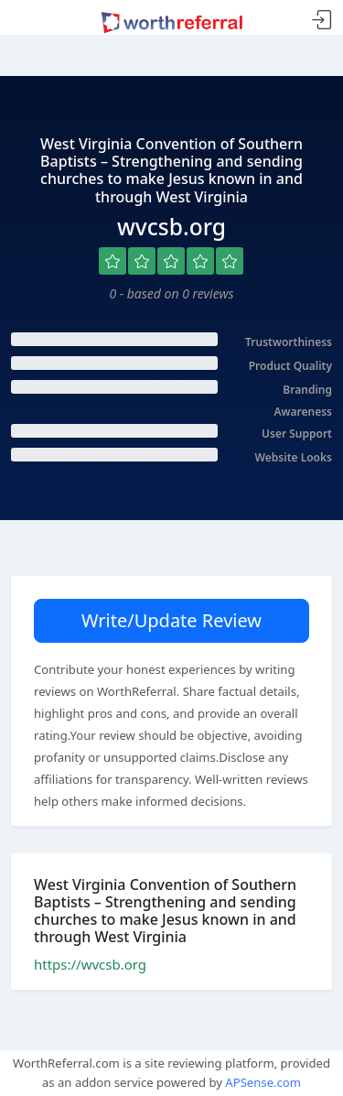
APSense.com (263, 1082)
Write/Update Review (171, 620)
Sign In (322, 20)
